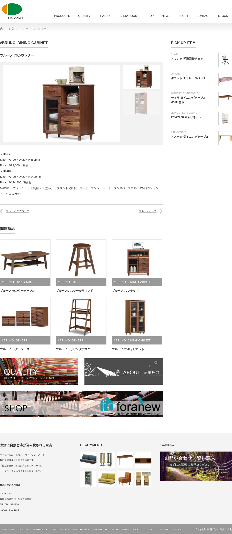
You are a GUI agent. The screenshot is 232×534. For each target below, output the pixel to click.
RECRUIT (165, 529)
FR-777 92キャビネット (186, 117)
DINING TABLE (190, 93)
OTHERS (77, 282)
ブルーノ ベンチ (147, 211)
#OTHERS (176, 93)
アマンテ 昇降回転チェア (187, 58)
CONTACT (203, 15)
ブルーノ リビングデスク (73, 349)
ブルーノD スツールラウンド (74, 290)
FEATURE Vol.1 (41, 529)
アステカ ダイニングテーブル (190, 136)
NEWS (166, 15)
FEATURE (105, 15)
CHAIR (174, 54)
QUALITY (84, 15)
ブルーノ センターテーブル (17, 290)
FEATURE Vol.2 (61, 529)
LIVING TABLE (24, 282)
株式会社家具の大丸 (221, 529)
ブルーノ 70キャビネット (128, 349)
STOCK (223, 15)
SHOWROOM (128, 15)
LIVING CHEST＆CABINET (184, 113)
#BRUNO (7, 43)
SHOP (150, 15)
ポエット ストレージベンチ (188, 78)
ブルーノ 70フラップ (17, 211)
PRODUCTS (62, 15)
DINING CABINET (33, 43)
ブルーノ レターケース (14, 349)
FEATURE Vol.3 (81, 529)
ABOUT (183, 15)
